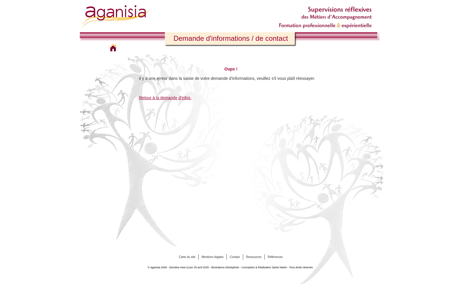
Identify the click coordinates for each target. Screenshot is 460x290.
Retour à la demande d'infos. (165, 97)
